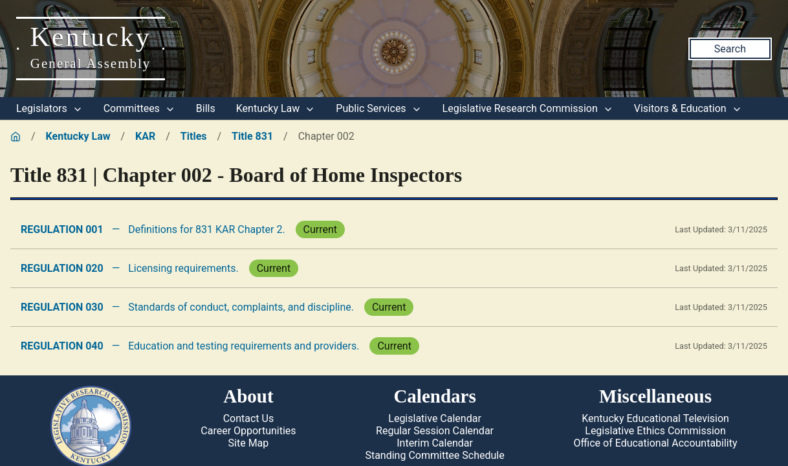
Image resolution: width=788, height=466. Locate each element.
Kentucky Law (276, 108)
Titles (194, 136)
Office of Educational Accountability (656, 443)
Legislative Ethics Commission (655, 431)
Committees (139, 108)
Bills (205, 108)
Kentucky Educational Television (655, 418)
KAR (145, 136)
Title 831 (252, 136)
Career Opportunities (248, 431)
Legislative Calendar (434, 418)
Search (730, 49)
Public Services (378, 108)
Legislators (49, 108)
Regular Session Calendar (435, 431)
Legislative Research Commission (528, 108)
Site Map (248, 443)
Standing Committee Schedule (434, 455)
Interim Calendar (435, 443)
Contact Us (248, 418)
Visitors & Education (688, 108)
